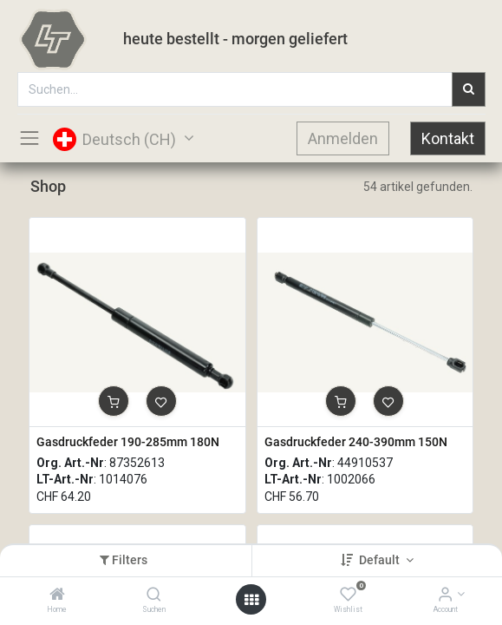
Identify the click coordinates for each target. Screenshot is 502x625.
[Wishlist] (348, 595)
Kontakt (447, 138)
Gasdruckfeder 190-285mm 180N (127, 442)
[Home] (57, 595)
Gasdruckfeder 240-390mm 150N (355, 442)
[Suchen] (154, 595)
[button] (113, 401)
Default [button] (380, 560)
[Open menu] (251, 599)
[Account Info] (445, 595)
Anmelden (343, 138)
